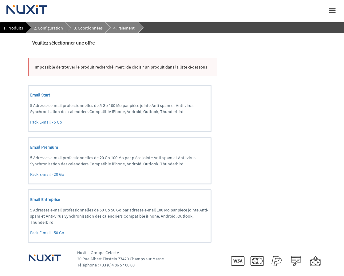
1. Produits (13, 28)
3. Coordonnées (88, 28)
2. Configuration (48, 28)
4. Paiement (124, 28)
